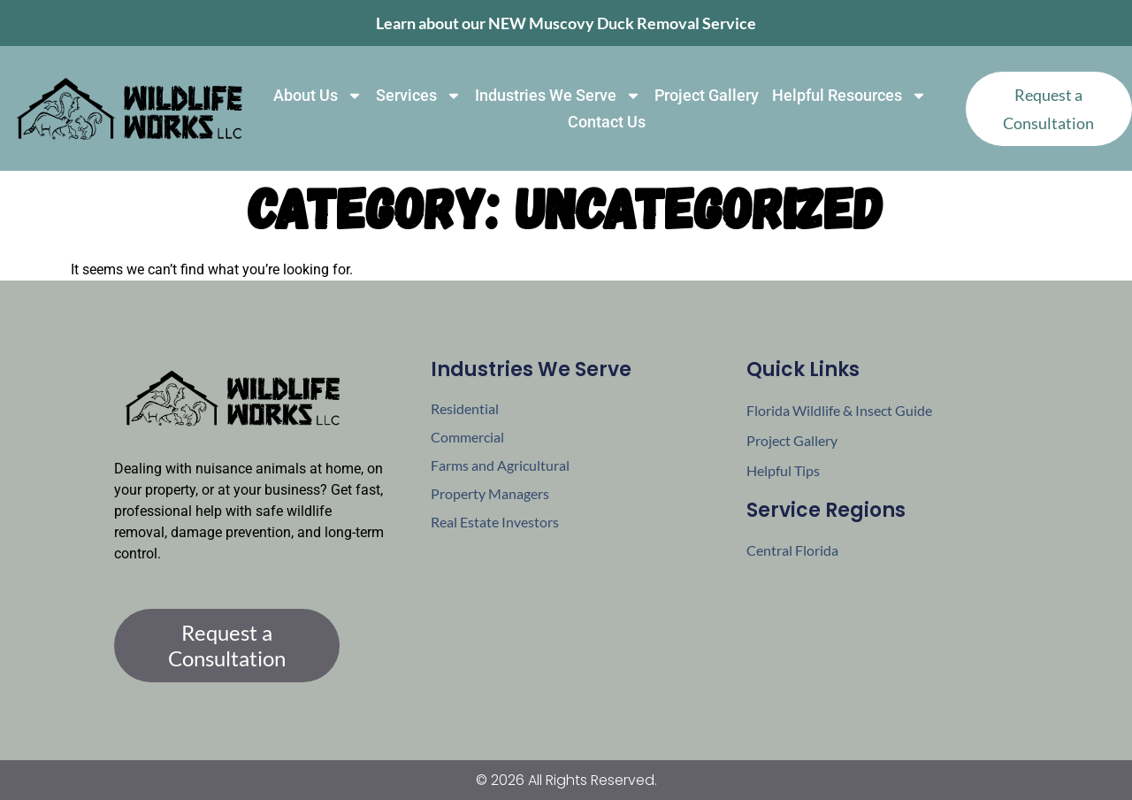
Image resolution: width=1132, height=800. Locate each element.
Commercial (467, 436)
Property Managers (490, 493)
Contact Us (607, 121)
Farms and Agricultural (500, 465)
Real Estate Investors (495, 521)
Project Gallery (706, 95)
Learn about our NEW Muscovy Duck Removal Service (566, 23)
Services (419, 95)
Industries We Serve (558, 95)
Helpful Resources (849, 95)
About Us (318, 95)
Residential (465, 408)
